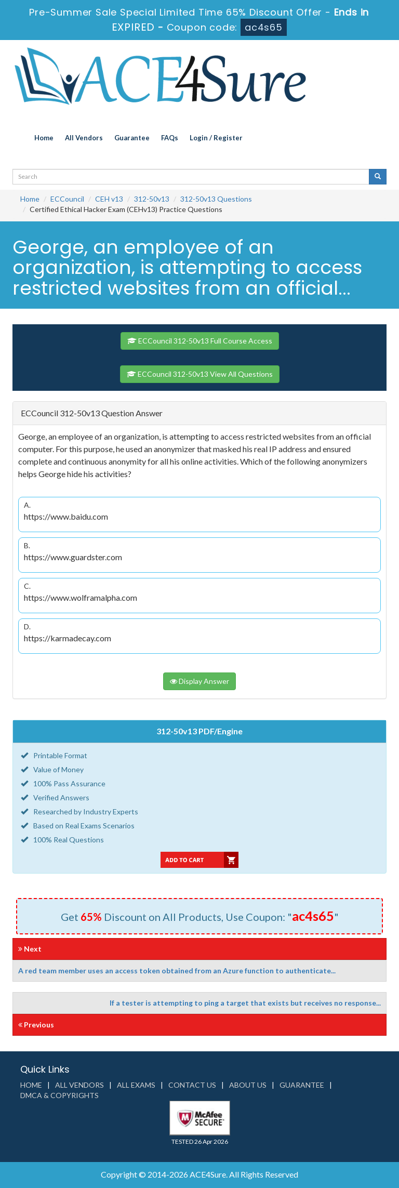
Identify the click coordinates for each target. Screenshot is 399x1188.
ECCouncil (67, 198)
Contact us (192, 1084)
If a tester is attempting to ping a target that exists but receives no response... (245, 1002)
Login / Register (216, 138)
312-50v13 (151, 198)
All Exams (136, 1084)
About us (248, 1084)
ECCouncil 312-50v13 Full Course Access (199, 340)
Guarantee (132, 138)
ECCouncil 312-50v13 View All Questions (200, 373)
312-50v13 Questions (216, 198)
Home (44, 138)
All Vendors (84, 138)
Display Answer (199, 681)
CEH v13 (109, 198)
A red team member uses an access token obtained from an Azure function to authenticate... (177, 970)
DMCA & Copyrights (59, 1095)
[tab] (199, 413)
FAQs (169, 138)
